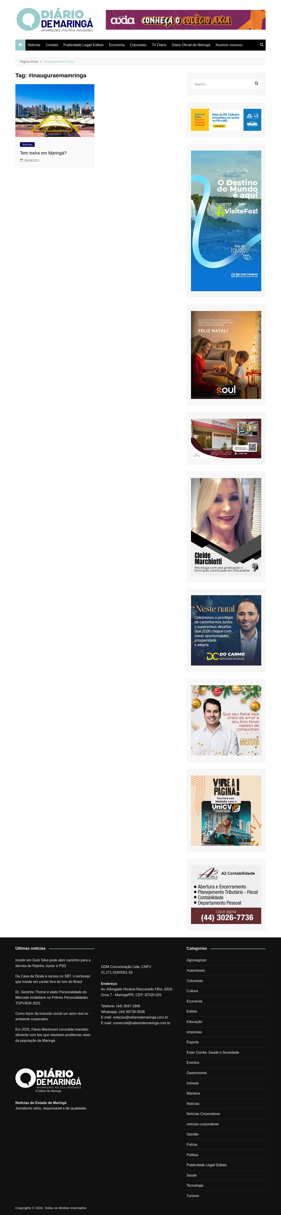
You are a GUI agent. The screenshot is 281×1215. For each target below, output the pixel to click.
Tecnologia (195, 1185)
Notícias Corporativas (203, 1114)
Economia (116, 45)
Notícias (34, 45)
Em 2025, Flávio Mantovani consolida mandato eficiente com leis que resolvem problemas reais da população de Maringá (52, 1035)
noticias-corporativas (203, 1124)
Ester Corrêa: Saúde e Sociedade (213, 1052)
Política (192, 1155)
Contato (52, 45)
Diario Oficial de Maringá (191, 45)
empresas (194, 1032)
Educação (194, 1022)
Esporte (193, 1042)
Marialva (193, 1093)
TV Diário (159, 45)
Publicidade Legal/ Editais (83, 45)
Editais (192, 1011)
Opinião (193, 1134)
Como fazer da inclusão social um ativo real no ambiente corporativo (51, 1016)
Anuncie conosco (229, 45)
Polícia (192, 1144)
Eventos (193, 1062)
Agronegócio (196, 960)
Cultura (192, 991)
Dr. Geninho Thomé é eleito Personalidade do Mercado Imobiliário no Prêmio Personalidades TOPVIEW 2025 (51, 997)
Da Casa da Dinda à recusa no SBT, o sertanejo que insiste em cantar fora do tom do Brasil (52, 979)
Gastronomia (197, 1073)
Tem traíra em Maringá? (43, 153)
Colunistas (138, 45)
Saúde (192, 1175)
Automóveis (196, 970)
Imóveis (193, 1083)
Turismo (193, 1196)
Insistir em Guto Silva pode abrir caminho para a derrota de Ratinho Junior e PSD (52, 963)
